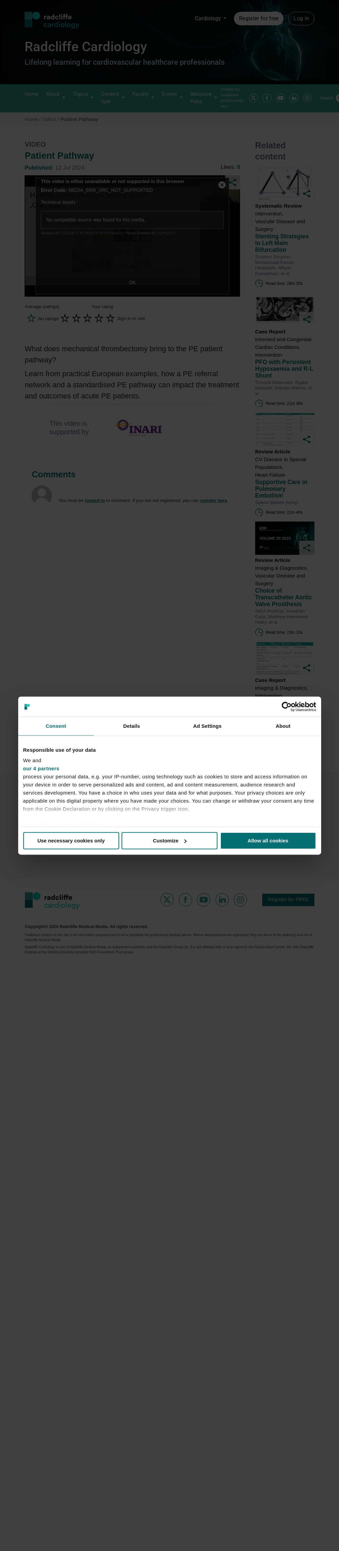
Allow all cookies (268, 840)
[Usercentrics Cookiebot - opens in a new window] (286, 707)
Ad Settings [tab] (207, 726)
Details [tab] (131, 726)
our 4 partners (41, 768)
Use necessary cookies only (71, 840)
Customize (170, 840)
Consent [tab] (56, 726)
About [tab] (283, 726)
